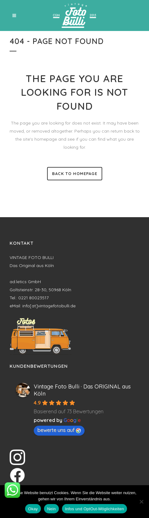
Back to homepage (74, 173)
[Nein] (141, 501)
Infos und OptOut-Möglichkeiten (94, 509)
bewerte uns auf (59, 430)
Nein (51, 509)
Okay (33, 509)
